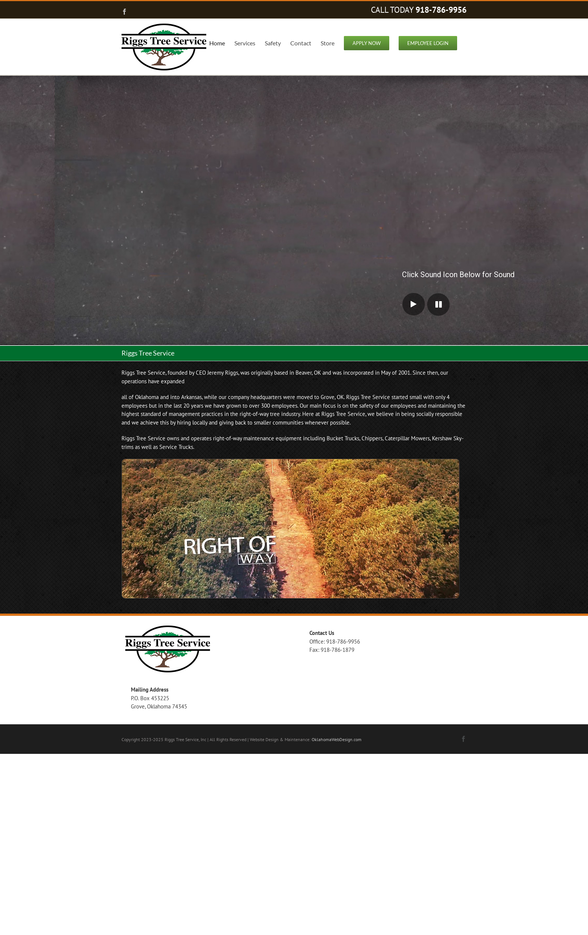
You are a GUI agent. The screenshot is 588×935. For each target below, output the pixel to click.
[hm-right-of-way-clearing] (290, 461)
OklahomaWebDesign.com (337, 739)
